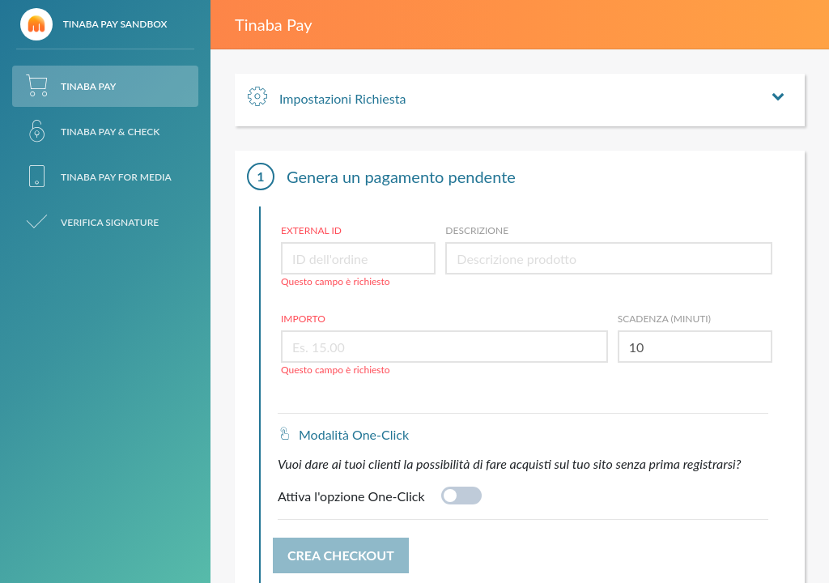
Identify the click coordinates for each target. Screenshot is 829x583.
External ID (311, 230)
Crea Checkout (340, 555)
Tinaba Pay (273, 24)
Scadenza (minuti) (664, 319)
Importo (303, 319)
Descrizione (476, 230)
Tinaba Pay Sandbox (94, 24)
